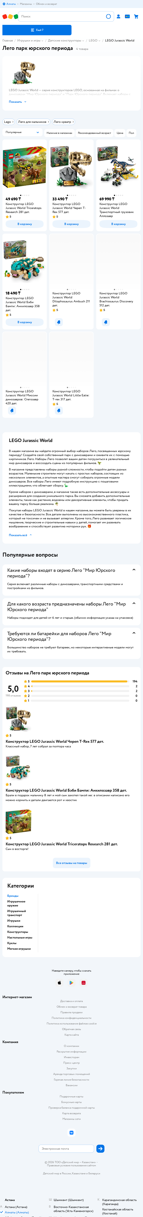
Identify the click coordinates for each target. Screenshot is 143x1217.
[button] (37, 30)
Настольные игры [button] (19, 937)
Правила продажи (71, 1012)
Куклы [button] (11, 943)
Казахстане (79, 1173)
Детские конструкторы (64, 40)
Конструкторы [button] (17, 932)
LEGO (93, 40)
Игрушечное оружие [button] (16, 903)
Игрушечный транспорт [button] (16, 913)
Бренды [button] (12, 896)
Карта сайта (71, 1034)
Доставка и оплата (71, 1001)
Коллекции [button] (15, 926)
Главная (7, 40)
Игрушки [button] (13, 921)
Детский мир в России (57, 1173)
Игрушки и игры (28, 40)
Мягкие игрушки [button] (19, 949)
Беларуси (94, 1173)
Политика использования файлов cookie (72, 1023)
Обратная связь (71, 1029)
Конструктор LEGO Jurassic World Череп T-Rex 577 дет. (55, 741)
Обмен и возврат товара (72, 1006)
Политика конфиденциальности (71, 1018)
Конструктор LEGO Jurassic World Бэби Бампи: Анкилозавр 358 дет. (66, 790)
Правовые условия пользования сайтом (71, 1165)
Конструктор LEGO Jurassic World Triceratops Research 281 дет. (62, 844)
